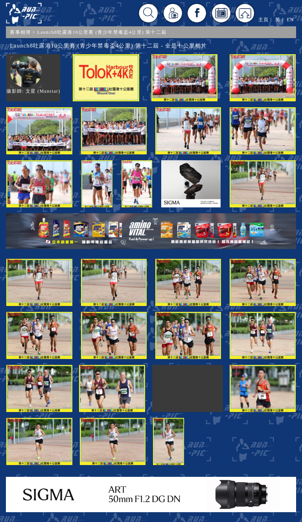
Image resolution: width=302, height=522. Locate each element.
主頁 (263, 19)
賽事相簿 (20, 32)
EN (290, 19)
